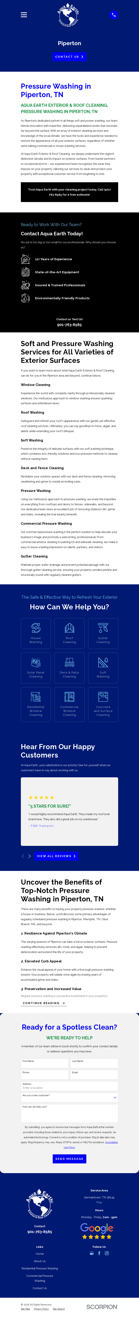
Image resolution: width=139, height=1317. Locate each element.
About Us (40, 1261)
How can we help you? (34, 1107)
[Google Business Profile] (92, 1254)
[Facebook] (99, 1254)
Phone (25, 1073)
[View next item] (30, 856)
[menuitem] (25, 1310)
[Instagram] (107, 1254)
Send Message (69, 1159)
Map (99, 1203)
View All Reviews (56, 856)
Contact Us (69, 56)
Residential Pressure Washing (39, 1269)
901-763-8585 (69, 324)
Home (40, 1254)
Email (75, 1073)
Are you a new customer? (36, 1096)
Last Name (77, 1062)
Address (26, 1084)
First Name (28, 1062)
